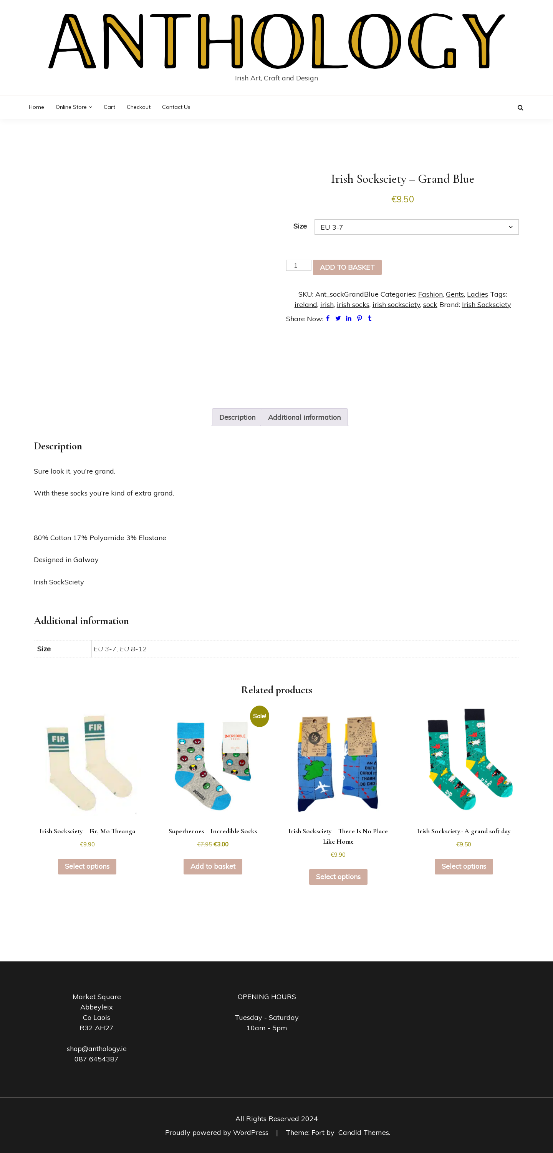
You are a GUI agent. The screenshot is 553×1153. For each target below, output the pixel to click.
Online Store (71, 106)
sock (430, 304)
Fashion (430, 294)
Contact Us (176, 106)
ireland (306, 304)
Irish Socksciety (486, 304)
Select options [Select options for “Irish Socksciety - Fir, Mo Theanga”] (87, 866)
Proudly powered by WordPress (217, 1132)
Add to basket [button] (212, 866)
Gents (455, 294)
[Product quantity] (298, 265)
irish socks (353, 304)
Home (36, 106)
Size (300, 226)
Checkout (139, 106)
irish (327, 304)
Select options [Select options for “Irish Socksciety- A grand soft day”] (464, 866)
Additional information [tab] (304, 417)
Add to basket (347, 267)
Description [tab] (237, 417)
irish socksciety (396, 304)
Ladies (477, 294)
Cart (109, 106)
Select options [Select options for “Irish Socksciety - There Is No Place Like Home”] (338, 876)
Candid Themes (363, 1132)
